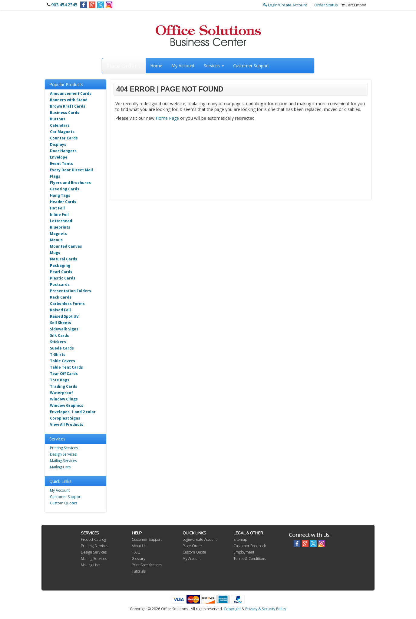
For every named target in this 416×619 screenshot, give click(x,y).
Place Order (192, 545)
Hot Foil (57, 208)
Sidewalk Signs (64, 329)
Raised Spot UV (64, 316)
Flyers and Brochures (70, 182)
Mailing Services (63, 460)
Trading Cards (63, 386)
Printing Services (64, 447)
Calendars (60, 125)
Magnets (58, 233)
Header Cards (63, 201)
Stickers (58, 341)
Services (214, 66)
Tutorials (139, 571)
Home (156, 66)
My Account (183, 66)
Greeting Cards (64, 189)
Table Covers (62, 360)
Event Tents (61, 163)
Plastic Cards (62, 278)
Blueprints (60, 227)
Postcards (60, 284)
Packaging (60, 265)
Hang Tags (60, 195)
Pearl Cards (61, 271)
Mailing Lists (60, 467)
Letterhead (61, 220)
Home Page (167, 118)
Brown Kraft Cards (67, 106)
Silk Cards (59, 335)
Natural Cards (63, 259)
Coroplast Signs (65, 418)
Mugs (55, 252)
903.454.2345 (64, 5)
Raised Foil (60, 310)
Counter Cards (64, 138)
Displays (58, 144)
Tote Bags (59, 380)
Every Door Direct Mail (71, 169)
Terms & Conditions (249, 558)
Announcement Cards (70, 93)
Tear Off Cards (64, 373)
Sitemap (240, 539)
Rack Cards (60, 297)
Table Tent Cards (66, 367)
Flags (55, 176)
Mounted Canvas (66, 246)
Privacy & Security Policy (265, 608)
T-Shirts (57, 354)
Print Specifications (147, 564)
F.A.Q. (136, 552)
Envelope (59, 157)
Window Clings (64, 399)
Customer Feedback (249, 545)
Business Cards (64, 112)
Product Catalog (93, 539)
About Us (139, 545)
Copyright (232, 608)
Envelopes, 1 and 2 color (73, 411)
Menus (56, 240)
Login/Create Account (285, 5)
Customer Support (251, 66)
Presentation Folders (70, 290)
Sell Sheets (60, 322)
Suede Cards (62, 348)
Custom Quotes (63, 503)
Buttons (57, 119)
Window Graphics (66, 405)
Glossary (138, 558)
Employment (243, 552)
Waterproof (61, 392)
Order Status (326, 5)
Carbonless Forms (67, 303)
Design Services (63, 454)
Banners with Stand (68, 99)
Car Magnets (62, 131)
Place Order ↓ (123, 65)
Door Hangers (63, 150)
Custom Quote (194, 552)
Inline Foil (59, 214)
